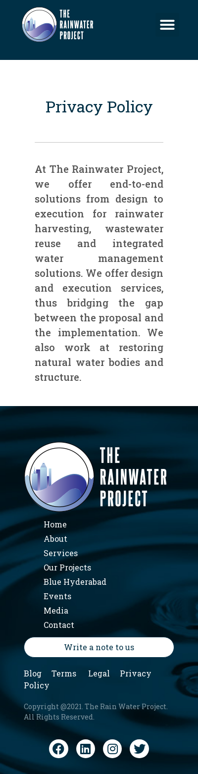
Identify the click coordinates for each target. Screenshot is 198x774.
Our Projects (67, 567)
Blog (33, 673)
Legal (99, 673)
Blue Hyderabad (75, 581)
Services (61, 553)
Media (56, 610)
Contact (59, 624)
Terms (63, 673)
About (55, 538)
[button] (167, 25)
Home (55, 524)
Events (57, 596)
